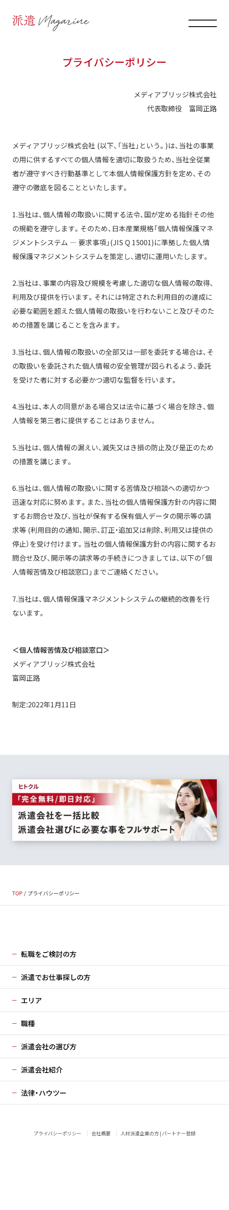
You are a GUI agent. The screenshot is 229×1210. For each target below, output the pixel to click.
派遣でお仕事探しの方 (56, 977)
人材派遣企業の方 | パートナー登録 (158, 1133)
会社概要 (101, 1133)
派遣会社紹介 (42, 1069)
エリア (31, 1000)
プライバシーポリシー (57, 1133)
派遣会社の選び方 (49, 1046)
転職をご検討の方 (49, 954)
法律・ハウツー (44, 1092)
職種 (28, 1023)
